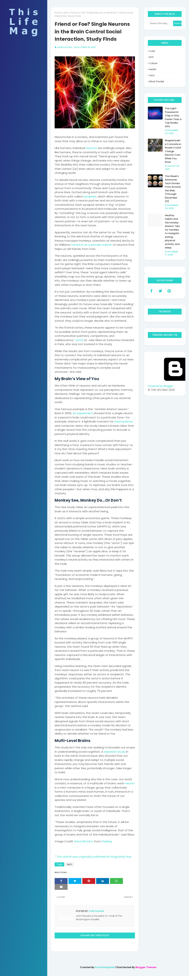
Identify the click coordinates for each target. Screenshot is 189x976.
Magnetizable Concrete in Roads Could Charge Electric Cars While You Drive (173, 151)
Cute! (152, 51)
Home (58, 12)
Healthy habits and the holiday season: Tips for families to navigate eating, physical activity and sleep (172, 232)
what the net (156, 81)
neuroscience (123, 421)
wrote (79, 340)
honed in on (79, 245)
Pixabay (107, 841)
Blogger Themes (145, 967)
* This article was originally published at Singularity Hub (93, 857)
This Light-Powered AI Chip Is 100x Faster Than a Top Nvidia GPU (173, 117)
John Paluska (65, 47)
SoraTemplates (105, 967)
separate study (114, 752)
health (152, 69)
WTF (151, 57)
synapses (89, 196)
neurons (91, 148)
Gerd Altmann (83, 841)
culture (153, 63)
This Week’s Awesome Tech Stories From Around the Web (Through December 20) (173, 188)
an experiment (83, 413)
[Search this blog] (160, 23)
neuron (130, 783)
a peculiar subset (99, 245)
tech (65, 12)
